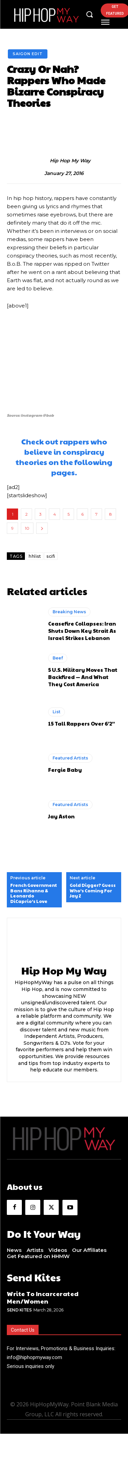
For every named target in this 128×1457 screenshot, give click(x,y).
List (56, 711)
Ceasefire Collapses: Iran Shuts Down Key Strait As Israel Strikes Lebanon (82, 630)
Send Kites (19, 1309)
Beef (58, 658)
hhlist (35, 556)
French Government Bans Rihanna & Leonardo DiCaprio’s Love (33, 893)
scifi (50, 556)
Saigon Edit (27, 54)
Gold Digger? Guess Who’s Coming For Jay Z (93, 891)
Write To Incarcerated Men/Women (43, 1297)
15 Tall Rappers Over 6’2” (81, 723)
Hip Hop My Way (70, 161)
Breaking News (69, 611)
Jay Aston (61, 816)
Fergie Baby (65, 769)
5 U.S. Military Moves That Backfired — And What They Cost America (82, 677)
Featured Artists (70, 758)
